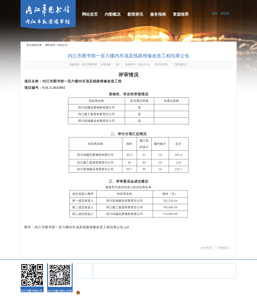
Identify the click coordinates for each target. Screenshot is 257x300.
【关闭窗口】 (223, 248)
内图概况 (112, 14)
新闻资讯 (135, 14)
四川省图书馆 (107, 271)
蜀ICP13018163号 (144, 288)
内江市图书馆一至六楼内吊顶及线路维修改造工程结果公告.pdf (82, 227)
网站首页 (90, 14)
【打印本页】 (161, 64)
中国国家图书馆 (128, 271)
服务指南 (158, 14)
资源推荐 (181, 14)
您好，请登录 (220, 13)
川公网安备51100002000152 (93, 293)
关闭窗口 (180, 64)
